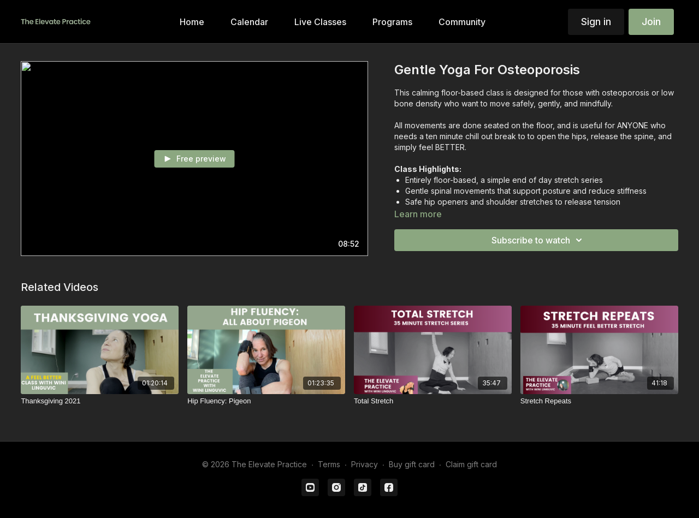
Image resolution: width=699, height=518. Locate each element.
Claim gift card (471, 464)
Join (651, 21)
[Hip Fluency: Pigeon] (266, 401)
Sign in (596, 21)
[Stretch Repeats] (599, 401)
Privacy (364, 464)
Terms (329, 464)
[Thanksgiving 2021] (100, 401)
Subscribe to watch (538, 240)
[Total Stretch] (433, 401)
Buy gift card (412, 464)
